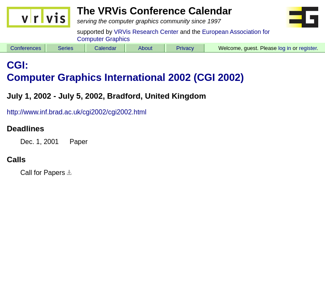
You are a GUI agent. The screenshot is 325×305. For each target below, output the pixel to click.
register (308, 48)
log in (284, 48)
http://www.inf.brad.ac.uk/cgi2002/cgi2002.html (76, 112)
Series (65, 48)
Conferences (26, 48)
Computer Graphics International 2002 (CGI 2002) (125, 77)
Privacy (185, 48)
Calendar (105, 48)
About (145, 48)
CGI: (17, 65)
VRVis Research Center (146, 31)
